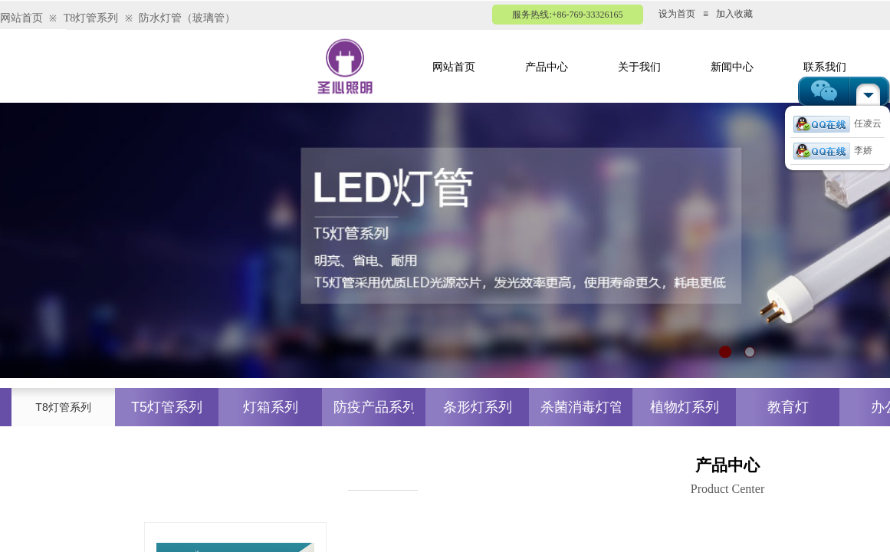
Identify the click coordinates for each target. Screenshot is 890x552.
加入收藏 (734, 13)
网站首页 (21, 18)
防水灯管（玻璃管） (187, 18)
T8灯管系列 (91, 18)
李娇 (832, 150)
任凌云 (837, 123)
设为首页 (676, 13)
